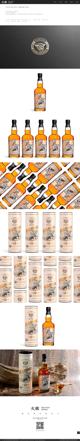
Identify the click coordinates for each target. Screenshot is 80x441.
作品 (60, 2)
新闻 (66, 2)
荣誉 (71, 2)
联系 (77, 2)
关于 (55, 2)
